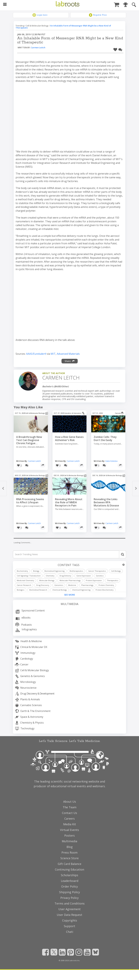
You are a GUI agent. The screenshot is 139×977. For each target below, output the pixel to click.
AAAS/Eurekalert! (36, 353)
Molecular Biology (46, 580)
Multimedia (69, 604)
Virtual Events (69, 829)
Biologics (20, 590)
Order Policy (69, 886)
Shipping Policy (69, 892)
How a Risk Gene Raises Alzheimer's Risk (69, 438)
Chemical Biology (59, 590)
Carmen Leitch (38, 47)
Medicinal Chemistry (25, 580)
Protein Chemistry (106, 585)
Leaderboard (69, 880)
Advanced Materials (68, 353)
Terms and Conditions (70, 903)
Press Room (69, 852)
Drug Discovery (42, 585)
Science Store (69, 858)
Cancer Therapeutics (97, 571)
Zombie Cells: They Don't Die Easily (105, 438)
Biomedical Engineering (54, 571)
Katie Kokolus (111, 461)
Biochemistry (22, 571)
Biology (36, 571)
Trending (20, 25)
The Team (69, 807)
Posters (69, 835)
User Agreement (69, 909)
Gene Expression (83, 576)
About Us (69, 801)
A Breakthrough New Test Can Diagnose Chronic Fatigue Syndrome (29, 440)
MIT (53, 353)
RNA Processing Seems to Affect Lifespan (30, 501)
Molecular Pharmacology (70, 580)
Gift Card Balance (69, 863)
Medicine (72, 585)
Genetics (99, 576)
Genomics (58, 585)
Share (70, 361)
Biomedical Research (38, 590)
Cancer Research (24, 585)
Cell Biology (116, 571)
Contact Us (69, 812)
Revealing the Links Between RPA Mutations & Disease (106, 502)
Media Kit (69, 824)
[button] (115, 49)
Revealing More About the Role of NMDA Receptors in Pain (68, 502)
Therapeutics (112, 580)
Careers (69, 818)
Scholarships (69, 875)
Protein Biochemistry (105, 590)
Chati (69, 931)
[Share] (42, 465)
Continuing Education (69, 869)
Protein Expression (94, 580)
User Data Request (69, 914)
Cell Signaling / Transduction (29, 576)
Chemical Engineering (81, 590)
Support (69, 926)
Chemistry (50, 576)
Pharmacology (87, 585)
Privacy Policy (69, 897)
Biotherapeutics (76, 571)
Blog (70, 846)
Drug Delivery (65, 576)
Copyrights (69, 920)
